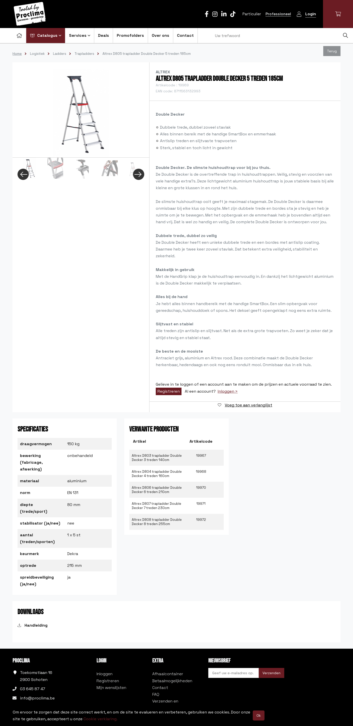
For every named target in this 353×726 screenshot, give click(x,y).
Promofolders (130, 35)
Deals (103, 35)
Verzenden (271, 673)
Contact (185, 35)
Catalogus (45, 35)
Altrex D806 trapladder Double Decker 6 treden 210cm (157, 490)
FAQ (155, 694)
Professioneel (278, 14)
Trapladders (84, 54)
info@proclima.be (37, 698)
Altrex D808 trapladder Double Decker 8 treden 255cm (157, 522)
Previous (23, 174)
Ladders (59, 54)
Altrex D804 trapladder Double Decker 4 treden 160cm (157, 473)
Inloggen (104, 673)
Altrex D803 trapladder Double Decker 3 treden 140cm (157, 457)
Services (79, 35)
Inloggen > (228, 391)
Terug (332, 51)
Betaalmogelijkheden (172, 680)
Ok (258, 715)
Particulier (251, 14)
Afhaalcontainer (167, 673)
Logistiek (37, 54)
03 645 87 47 (32, 688)
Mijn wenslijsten (111, 687)
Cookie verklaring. (101, 718)
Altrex (163, 72)
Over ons (160, 35)
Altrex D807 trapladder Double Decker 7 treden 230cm (156, 506)
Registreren (169, 391)
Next (138, 174)
